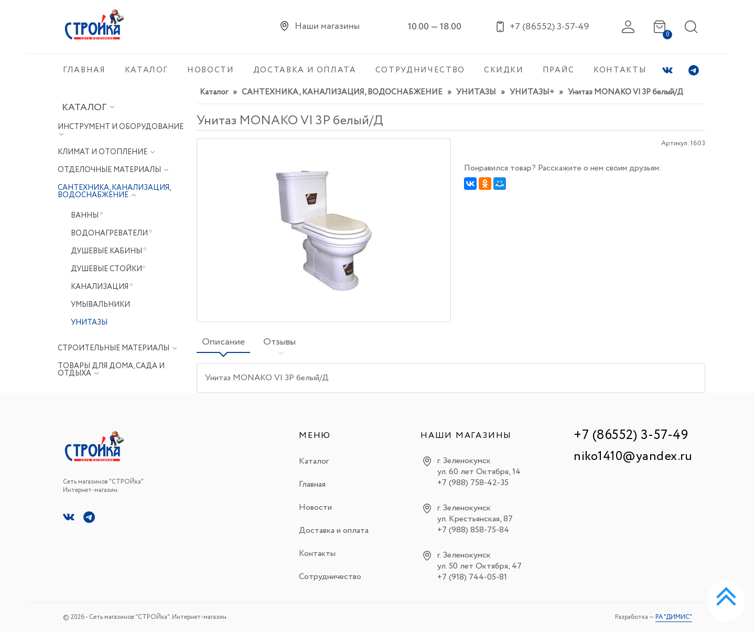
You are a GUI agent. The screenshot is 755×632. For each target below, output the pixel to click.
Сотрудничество (330, 576)
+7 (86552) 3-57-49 (631, 435)
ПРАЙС (559, 70)
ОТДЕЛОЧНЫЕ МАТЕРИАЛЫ (110, 170)
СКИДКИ (504, 70)
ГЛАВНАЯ (84, 70)
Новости (315, 507)
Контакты (317, 553)
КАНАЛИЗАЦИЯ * (102, 287)
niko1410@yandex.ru (633, 456)
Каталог (88, 107)
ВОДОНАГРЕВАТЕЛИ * (112, 233)
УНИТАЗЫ (89, 322)
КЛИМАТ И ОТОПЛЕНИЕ (103, 152)
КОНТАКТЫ (620, 70)
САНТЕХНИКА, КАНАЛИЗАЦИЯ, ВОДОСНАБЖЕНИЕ (114, 191)
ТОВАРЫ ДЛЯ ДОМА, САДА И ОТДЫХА (111, 370)
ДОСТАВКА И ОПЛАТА (305, 70)
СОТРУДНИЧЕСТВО (420, 70)
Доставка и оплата (334, 530)
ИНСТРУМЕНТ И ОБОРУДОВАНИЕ (121, 127)
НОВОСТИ (210, 70)
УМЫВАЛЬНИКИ (100, 304)
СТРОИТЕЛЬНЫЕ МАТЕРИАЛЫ (114, 348)
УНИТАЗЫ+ (532, 92)
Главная (312, 484)
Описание (223, 342)
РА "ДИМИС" (673, 617)
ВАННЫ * (87, 215)
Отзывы (279, 342)
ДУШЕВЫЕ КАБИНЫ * (109, 251)
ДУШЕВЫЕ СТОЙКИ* (108, 269)
